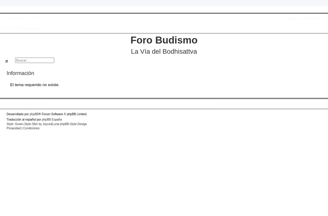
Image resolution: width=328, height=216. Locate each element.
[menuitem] (34, 18)
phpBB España (52, 119)
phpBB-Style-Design (73, 124)
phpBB (34, 114)
